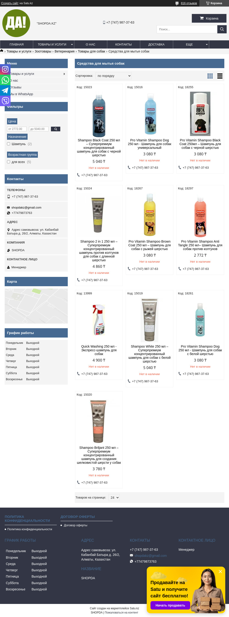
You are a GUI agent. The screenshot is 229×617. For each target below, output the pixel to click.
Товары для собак (91, 51)
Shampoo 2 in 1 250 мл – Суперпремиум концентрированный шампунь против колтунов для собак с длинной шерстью (99, 251)
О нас (90, 44)
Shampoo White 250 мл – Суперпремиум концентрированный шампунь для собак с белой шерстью (150, 354)
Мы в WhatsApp (21, 94)
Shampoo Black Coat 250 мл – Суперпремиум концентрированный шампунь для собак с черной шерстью (99, 147)
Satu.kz (134, 608)
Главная (17, 44)
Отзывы (15, 87)
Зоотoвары (43, 51)
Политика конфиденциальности (29, 529)
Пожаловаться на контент (121, 612)
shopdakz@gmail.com (26, 207)
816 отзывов (189, 3)
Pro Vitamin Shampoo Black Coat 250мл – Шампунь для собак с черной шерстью (200, 144)
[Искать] (222, 29)
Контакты (123, 44)
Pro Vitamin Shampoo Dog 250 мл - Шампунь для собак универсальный (149, 144)
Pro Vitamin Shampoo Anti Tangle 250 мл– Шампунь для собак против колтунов (200, 245)
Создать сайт (9, 3)
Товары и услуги (52, 44)
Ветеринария (65, 51)
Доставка (156, 44)
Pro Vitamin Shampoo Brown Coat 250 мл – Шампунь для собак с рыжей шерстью (149, 245)
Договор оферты (75, 525)
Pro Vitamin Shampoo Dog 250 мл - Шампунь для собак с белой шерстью (200, 350)
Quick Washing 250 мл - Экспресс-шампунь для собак (99, 350)
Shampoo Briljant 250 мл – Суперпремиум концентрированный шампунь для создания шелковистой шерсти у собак (99, 455)
